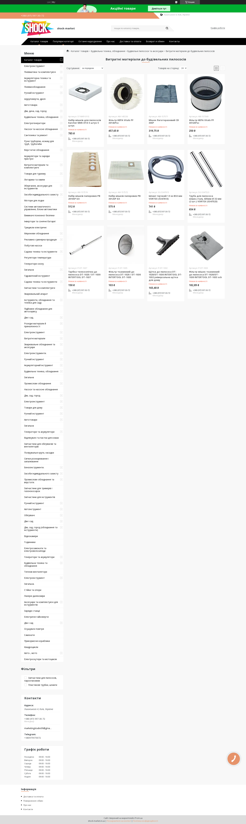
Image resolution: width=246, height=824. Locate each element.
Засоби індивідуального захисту (41, 194)
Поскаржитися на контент (119, 821)
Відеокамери (31, 536)
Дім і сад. (29, 317)
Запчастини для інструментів (39, 497)
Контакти (28, 809)
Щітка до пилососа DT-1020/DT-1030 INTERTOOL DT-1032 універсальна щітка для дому (165, 276)
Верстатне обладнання (36, 149)
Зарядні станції (32, 610)
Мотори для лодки (34, 200)
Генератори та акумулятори (39, 431)
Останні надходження (90, 41)
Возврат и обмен (155, 41)
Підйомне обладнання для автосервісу (38, 310)
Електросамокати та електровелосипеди (35, 550)
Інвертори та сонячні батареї (40, 221)
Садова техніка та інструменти (40, 251)
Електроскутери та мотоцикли (40, 659)
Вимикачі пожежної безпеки (39, 215)
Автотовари (30, 419)
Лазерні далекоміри (34, 595)
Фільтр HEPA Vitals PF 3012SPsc (201, 121)
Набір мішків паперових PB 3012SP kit (125, 197)
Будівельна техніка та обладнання (35, 564)
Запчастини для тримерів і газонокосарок (38, 490)
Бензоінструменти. (34, 467)
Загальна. (29, 583)
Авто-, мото (30, 653)
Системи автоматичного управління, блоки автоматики (40, 208)
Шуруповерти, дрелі (34, 98)
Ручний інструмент (34, 92)
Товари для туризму (35, 173)
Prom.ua (138, 818)
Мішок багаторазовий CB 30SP (164, 121)
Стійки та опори (32, 589)
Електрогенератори (34, 123)
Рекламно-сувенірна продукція (40, 239)
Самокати (29, 634)
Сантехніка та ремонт (36, 135)
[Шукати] (167, 28)
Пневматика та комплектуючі (40, 71)
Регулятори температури (37, 257)
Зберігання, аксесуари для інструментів (38, 187)
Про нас (110, 41)
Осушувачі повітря (34, 628)
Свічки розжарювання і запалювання (36, 460)
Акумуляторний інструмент (38, 365)
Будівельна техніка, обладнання (41, 116)
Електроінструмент (34, 65)
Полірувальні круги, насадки (39, 452)
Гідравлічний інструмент (37, 275)
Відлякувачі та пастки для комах (41, 437)
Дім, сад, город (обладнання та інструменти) (40, 529)
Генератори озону (34, 263)
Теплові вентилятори (35, 571)
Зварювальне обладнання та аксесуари (39, 346)
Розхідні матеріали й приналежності (35, 325)
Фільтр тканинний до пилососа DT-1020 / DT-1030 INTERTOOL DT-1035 (125, 274)
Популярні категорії (63, 41)
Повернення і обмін (33, 800)
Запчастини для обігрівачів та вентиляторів (40, 445)
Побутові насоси (33, 245)
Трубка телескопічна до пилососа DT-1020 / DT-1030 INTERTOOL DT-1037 (84, 274)
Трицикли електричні (35, 227)
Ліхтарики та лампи (34, 179)
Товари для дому (33, 407)
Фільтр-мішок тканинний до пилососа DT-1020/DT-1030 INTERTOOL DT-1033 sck (205, 274)
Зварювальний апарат (36, 293)
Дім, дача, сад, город (35, 111)
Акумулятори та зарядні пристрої (37, 157)
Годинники (29, 542)
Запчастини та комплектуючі (39, 287)
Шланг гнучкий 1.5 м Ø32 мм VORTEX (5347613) (165, 197)
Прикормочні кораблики (37, 640)
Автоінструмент (32, 509)
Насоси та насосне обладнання (41, 129)
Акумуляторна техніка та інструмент (37, 79)
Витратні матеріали (34, 338)
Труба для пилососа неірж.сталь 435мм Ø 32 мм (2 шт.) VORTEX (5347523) (205, 198)
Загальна (29, 269)
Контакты (174, 41)
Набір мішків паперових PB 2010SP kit (84, 197)
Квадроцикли (31, 647)
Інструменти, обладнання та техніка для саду (39, 301)
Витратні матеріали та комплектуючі (36, 166)
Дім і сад (28, 521)
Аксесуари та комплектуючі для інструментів (41, 603)
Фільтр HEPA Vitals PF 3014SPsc (121, 121)
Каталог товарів (39, 41)
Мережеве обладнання (36, 233)
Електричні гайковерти (36, 616)
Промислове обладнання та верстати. (39, 481)
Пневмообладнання (34, 86)
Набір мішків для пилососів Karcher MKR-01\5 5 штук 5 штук (84, 123)
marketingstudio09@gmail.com (38, 728)
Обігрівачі (29, 515)
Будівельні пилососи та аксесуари (145, 51)
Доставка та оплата (130, 41)
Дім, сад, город (32, 395)
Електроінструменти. (35, 353)
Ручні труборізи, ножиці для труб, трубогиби (39, 142)
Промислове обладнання (37, 383)
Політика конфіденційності (145, 821)
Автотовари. (31, 104)
